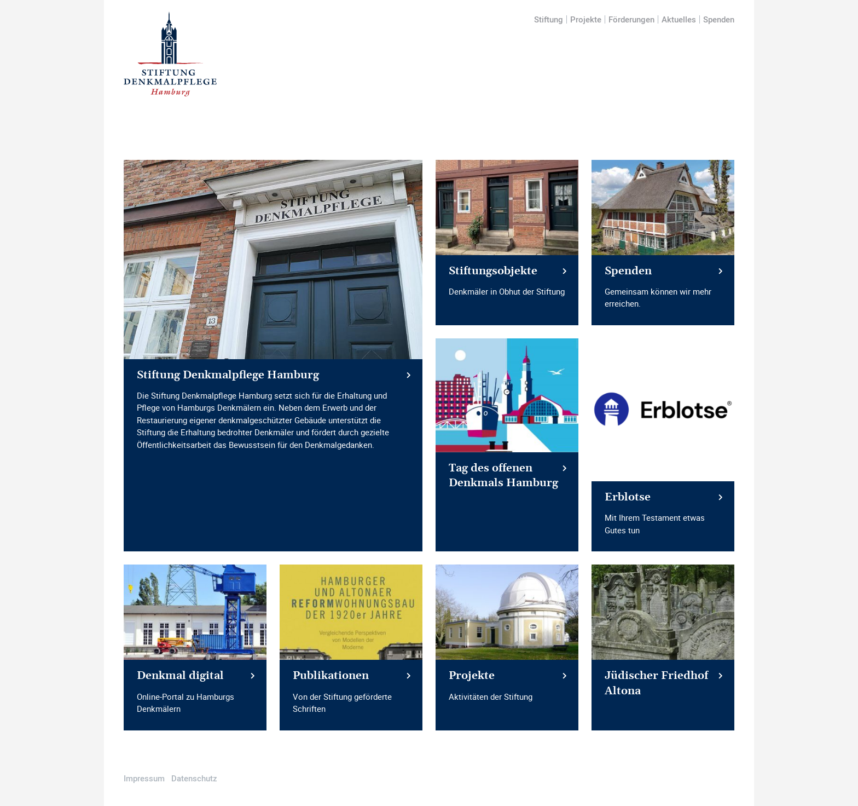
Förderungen (631, 19)
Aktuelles (679, 19)
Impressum (144, 778)
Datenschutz (194, 778)
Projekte (585, 19)
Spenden (718, 19)
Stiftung (548, 19)
